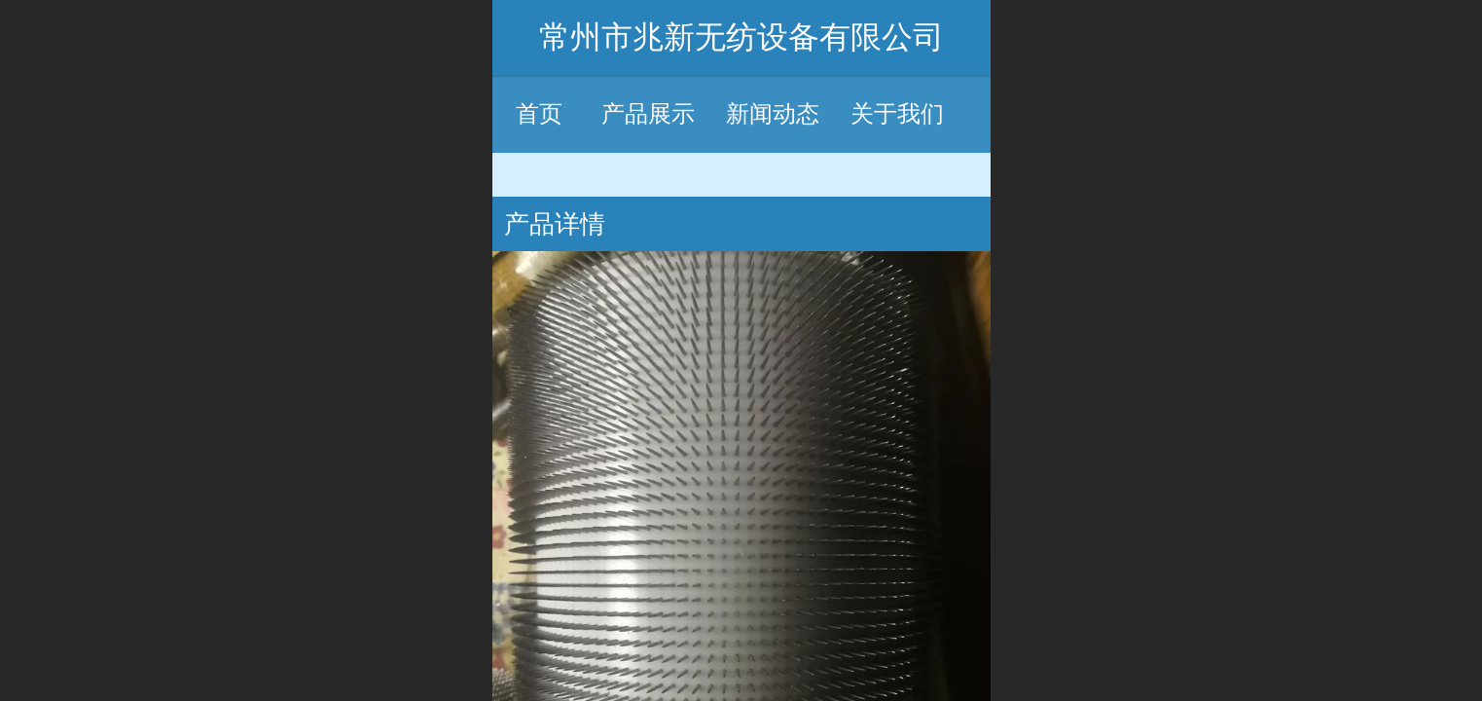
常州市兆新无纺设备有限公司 (741, 37)
